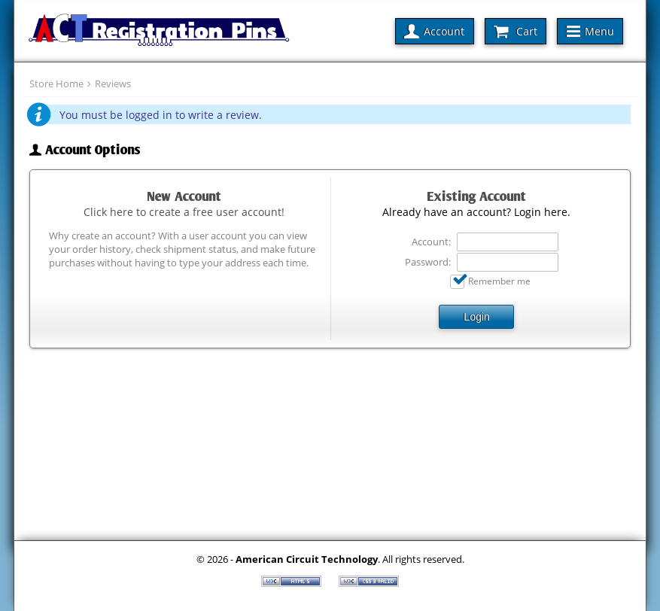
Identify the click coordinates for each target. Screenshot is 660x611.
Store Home (56, 83)
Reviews (113, 83)
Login (476, 317)
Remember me (499, 281)
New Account (184, 197)
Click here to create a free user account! (184, 212)
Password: (428, 262)
